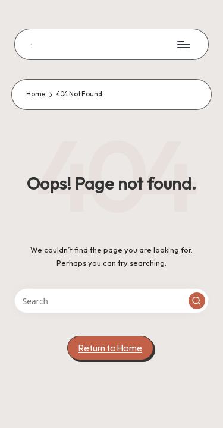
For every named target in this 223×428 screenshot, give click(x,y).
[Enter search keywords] (111, 300)
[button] (197, 300)
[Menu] (183, 44)
